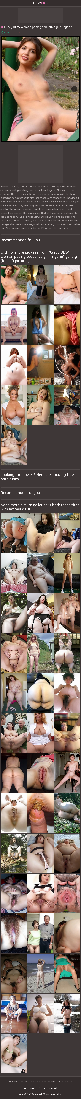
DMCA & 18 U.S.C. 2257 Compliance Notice (40, 1094)
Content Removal (47, 1088)
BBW (40, 3)
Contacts (29, 1088)
